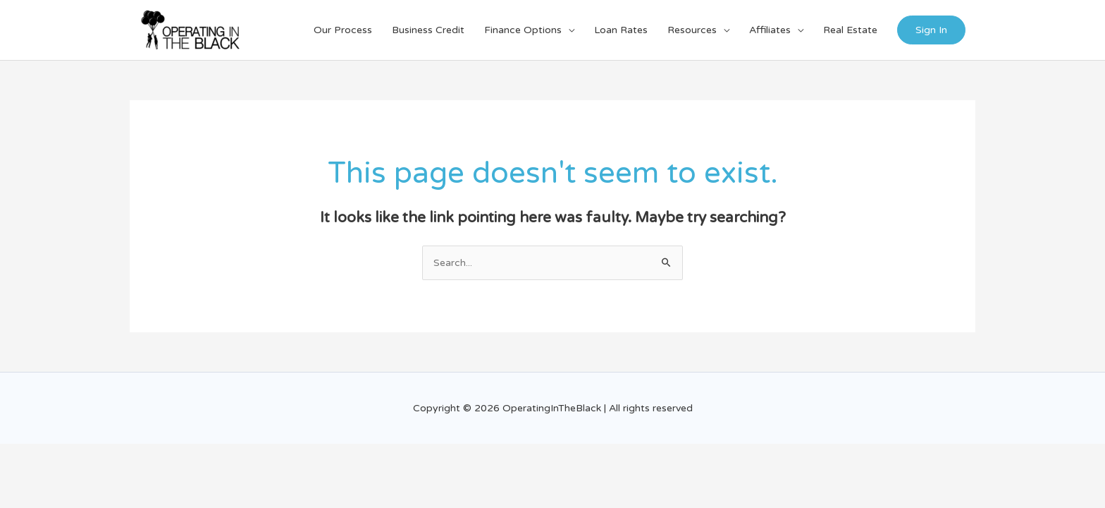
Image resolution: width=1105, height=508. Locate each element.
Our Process (343, 30)
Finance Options (523, 30)
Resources (692, 30)
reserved (673, 408)
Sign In (931, 30)
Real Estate (850, 30)
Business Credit (428, 30)
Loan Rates (621, 30)
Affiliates (770, 30)
